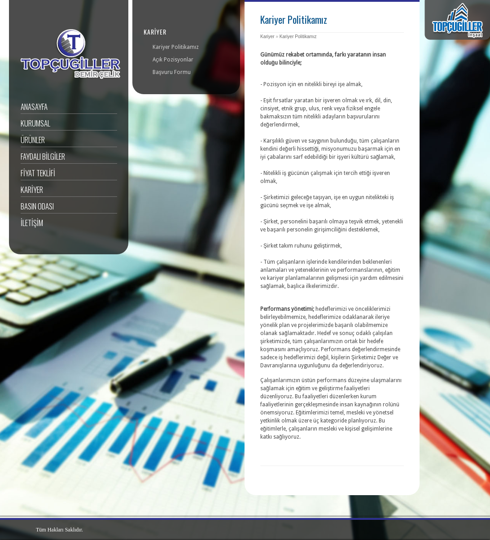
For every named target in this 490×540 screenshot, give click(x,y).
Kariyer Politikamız (298, 36)
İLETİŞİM (32, 222)
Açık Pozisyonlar (173, 60)
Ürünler (33, 139)
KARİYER (32, 189)
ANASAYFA (34, 106)
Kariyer (267, 36)
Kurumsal (35, 123)
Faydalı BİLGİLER (43, 156)
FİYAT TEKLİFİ (38, 173)
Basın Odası (37, 206)
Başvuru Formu (172, 72)
